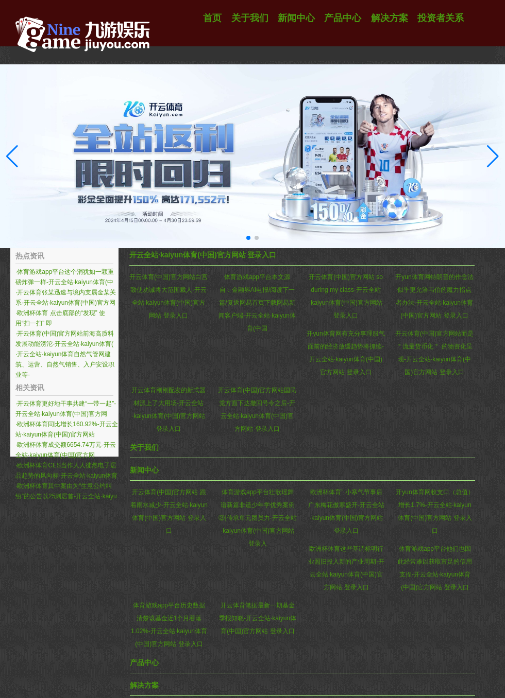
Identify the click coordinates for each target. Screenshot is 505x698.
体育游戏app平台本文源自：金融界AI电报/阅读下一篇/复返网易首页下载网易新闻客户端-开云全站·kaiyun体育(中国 (257, 302)
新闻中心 (144, 470)
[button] (493, 156)
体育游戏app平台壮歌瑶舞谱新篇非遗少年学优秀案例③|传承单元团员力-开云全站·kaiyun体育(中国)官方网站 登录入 (257, 517)
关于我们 (144, 447)
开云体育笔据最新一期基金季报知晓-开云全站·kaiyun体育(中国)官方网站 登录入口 (257, 618)
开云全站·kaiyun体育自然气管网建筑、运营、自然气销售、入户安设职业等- (64, 364)
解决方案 (144, 685)
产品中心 (144, 662)
